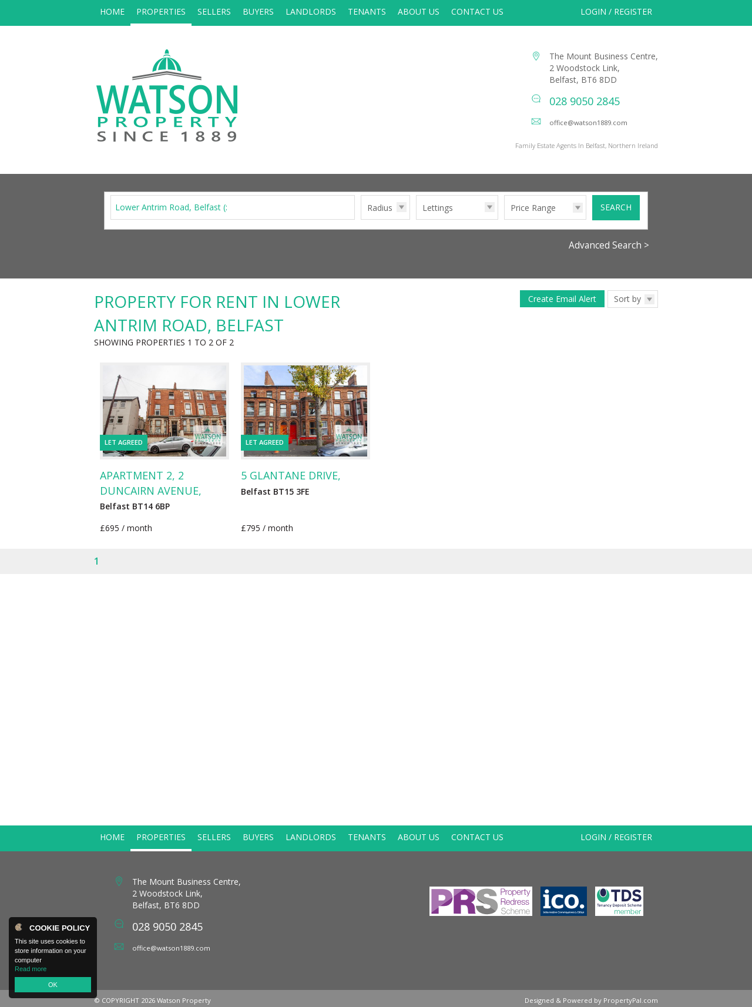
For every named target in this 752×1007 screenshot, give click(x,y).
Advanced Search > (609, 257)
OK (53, 984)
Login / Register (616, 11)
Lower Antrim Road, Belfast (174, 219)
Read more (30, 968)
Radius (379, 220)
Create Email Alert (562, 311)
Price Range (533, 220)
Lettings (437, 220)
